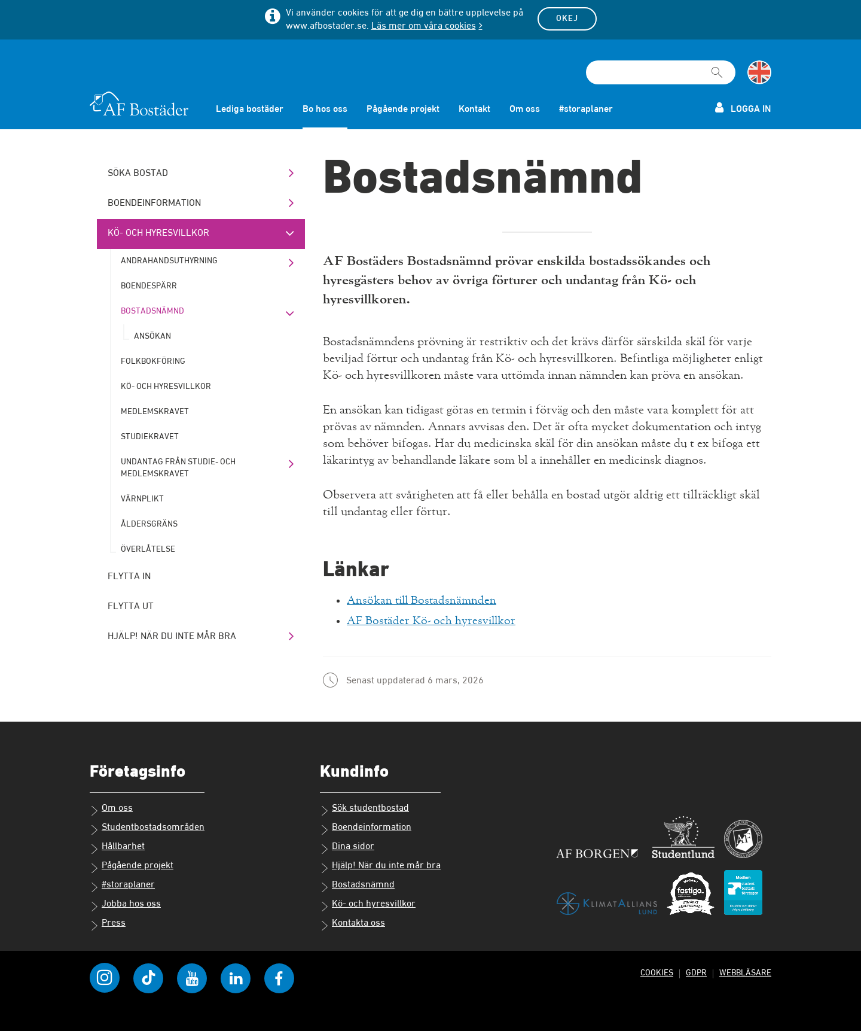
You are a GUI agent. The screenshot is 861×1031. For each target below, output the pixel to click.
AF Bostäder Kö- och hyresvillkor (433, 620)
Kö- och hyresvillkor (158, 233)
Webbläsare (744, 971)
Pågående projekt (403, 109)
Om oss (524, 109)
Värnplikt (142, 499)
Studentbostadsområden (147, 828)
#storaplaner (586, 109)
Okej (567, 18)
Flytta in (129, 577)
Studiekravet (150, 437)
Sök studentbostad (364, 808)
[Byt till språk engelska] (759, 72)
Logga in (743, 108)
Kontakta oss (352, 923)
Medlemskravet (155, 411)
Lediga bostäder (249, 109)
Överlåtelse (148, 549)
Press (108, 923)
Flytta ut (131, 607)
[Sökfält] (660, 72)
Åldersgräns (149, 524)
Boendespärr (149, 286)
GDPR (694, 971)
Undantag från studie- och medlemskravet (178, 468)
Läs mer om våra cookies (423, 26)
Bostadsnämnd (152, 311)
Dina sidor (347, 847)
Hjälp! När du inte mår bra (172, 636)
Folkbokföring (153, 361)
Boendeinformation (154, 203)
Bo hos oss (325, 109)
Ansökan (152, 336)
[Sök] (717, 67)
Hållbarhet (117, 847)
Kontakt (474, 109)
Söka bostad (138, 173)
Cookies (654, 971)
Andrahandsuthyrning (169, 261)
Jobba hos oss (125, 904)
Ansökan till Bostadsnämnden (423, 600)
